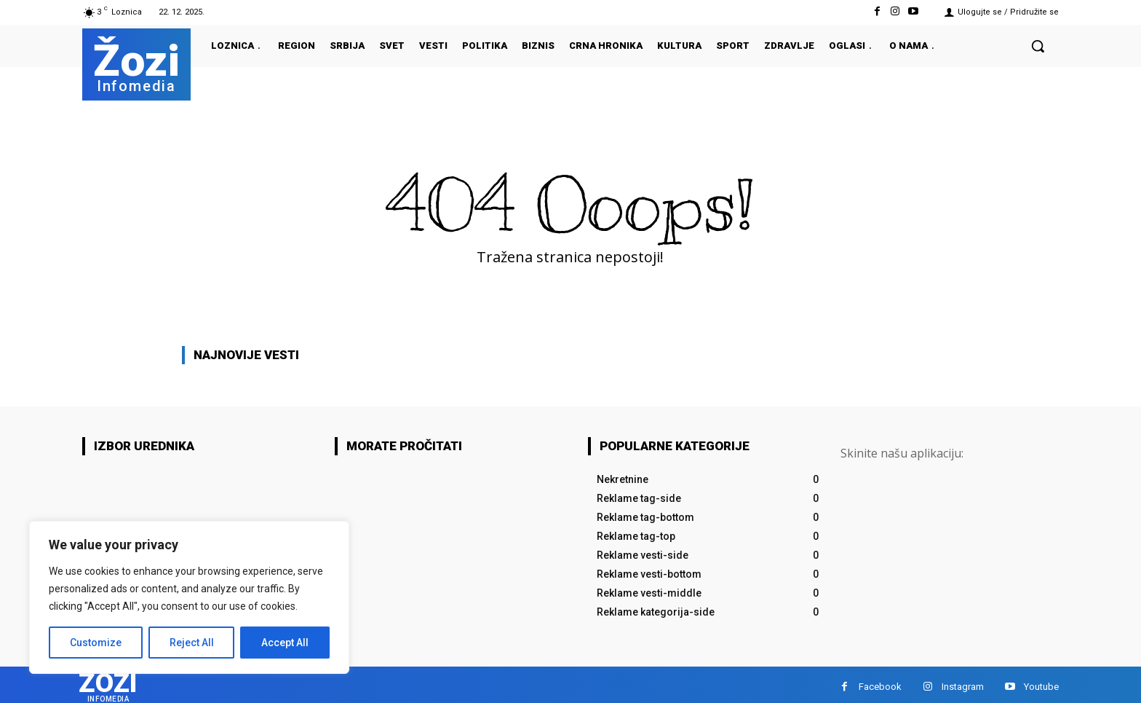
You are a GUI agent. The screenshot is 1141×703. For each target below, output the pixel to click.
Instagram (963, 684)
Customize (96, 642)
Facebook (880, 684)
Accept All (285, 642)
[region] (189, 597)
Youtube (1041, 684)
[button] (1038, 46)
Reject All (192, 642)
